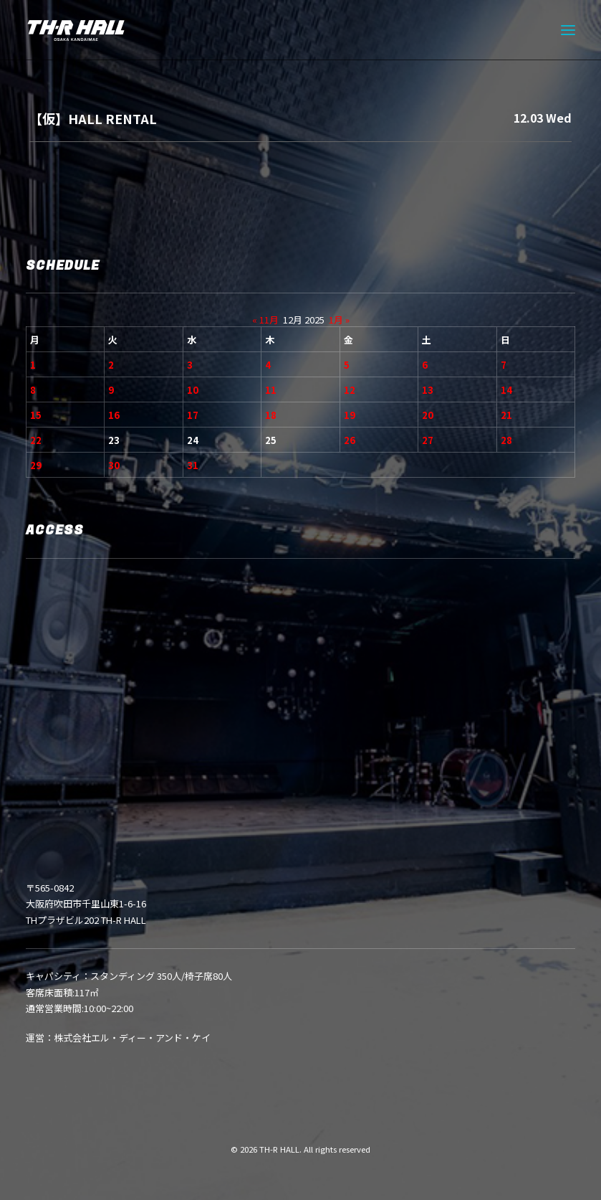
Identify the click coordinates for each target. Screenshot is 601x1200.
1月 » (339, 319)
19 (349, 415)
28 (506, 440)
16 (114, 415)
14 (506, 390)
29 (36, 465)
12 (349, 390)
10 (192, 390)
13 (427, 390)
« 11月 (265, 319)
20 (427, 415)
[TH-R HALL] (76, 30)
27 (427, 440)
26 (349, 440)
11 (271, 390)
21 (506, 415)
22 (36, 440)
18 (271, 415)
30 (114, 465)
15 (36, 415)
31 (192, 465)
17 (192, 415)
